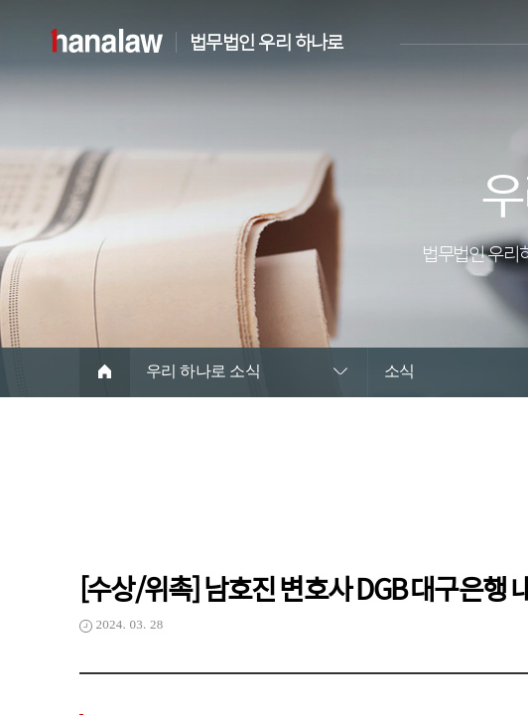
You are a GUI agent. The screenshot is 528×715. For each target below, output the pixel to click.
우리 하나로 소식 (203, 370)
